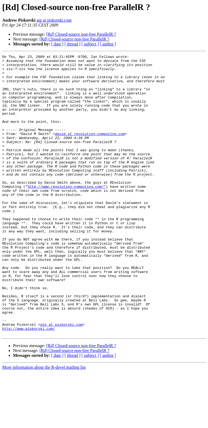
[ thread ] (72, 44)
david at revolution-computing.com (90, 149)
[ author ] (108, 44)
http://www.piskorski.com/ (28, 383)
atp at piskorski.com (54, 20)
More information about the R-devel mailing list (44, 423)
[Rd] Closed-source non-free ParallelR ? (81, 34)
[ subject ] (90, 44)
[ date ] (57, 44)
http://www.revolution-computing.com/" (67, 213)
